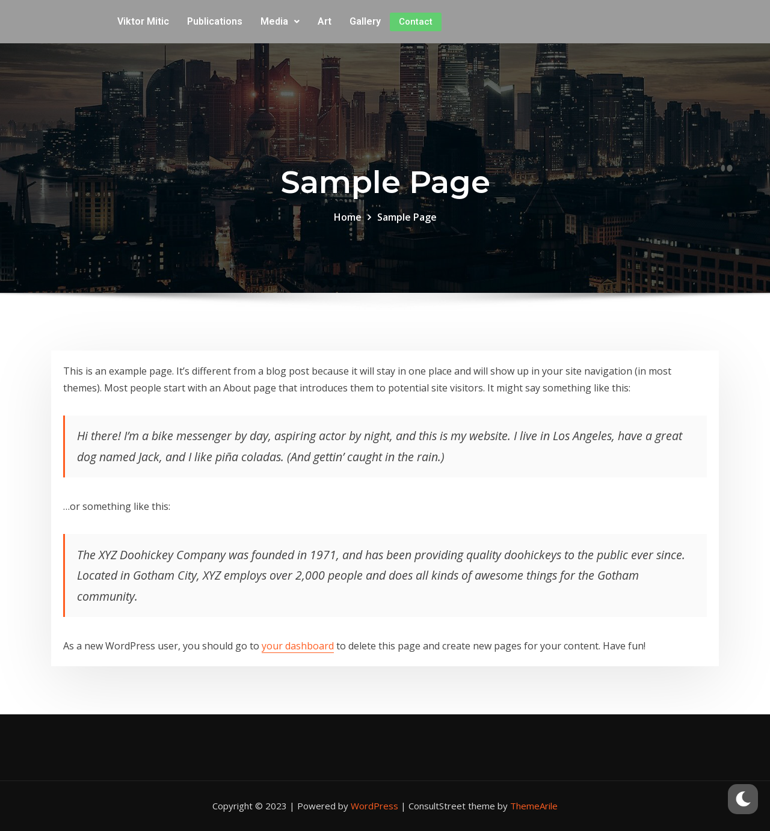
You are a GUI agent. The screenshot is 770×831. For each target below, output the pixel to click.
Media (280, 21)
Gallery (365, 21)
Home (348, 217)
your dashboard (298, 645)
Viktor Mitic (143, 21)
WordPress (374, 806)
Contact (416, 21)
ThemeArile (534, 806)
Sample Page (407, 217)
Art (324, 21)
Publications (214, 21)
